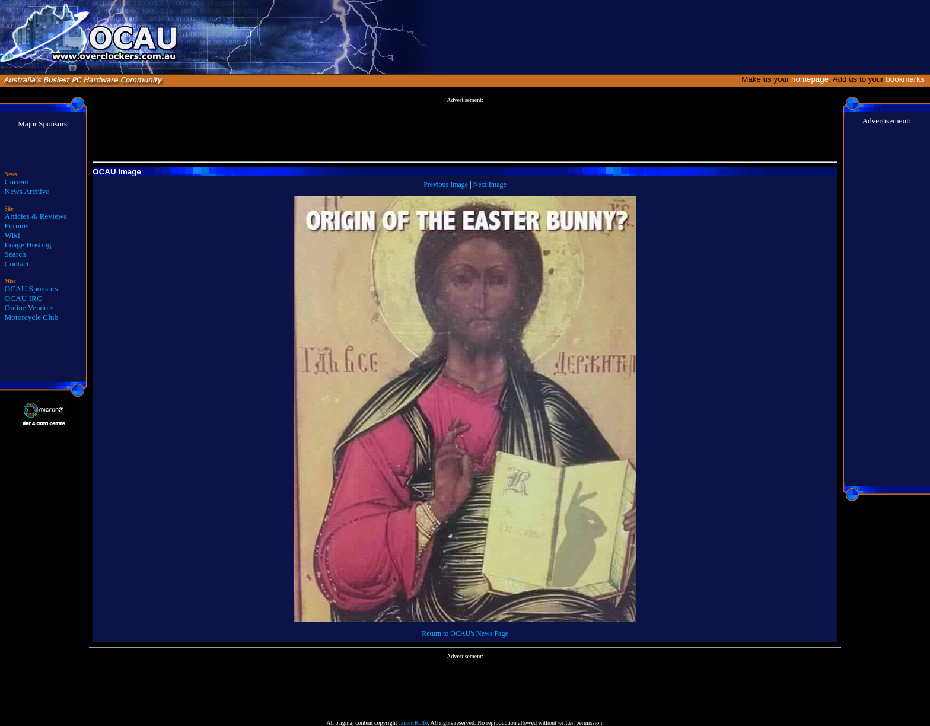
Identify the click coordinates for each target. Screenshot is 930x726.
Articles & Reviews (36, 216)
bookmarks (907, 79)
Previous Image (445, 184)
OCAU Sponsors (31, 288)
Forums (17, 225)
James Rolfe (413, 722)
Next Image (490, 184)
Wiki (12, 235)
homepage (810, 79)
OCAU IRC (23, 298)
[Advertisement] (465, 130)
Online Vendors (29, 307)
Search (15, 254)
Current (17, 181)
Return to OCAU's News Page (465, 633)
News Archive (27, 191)
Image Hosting (28, 244)
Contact (17, 263)
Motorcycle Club (32, 317)
